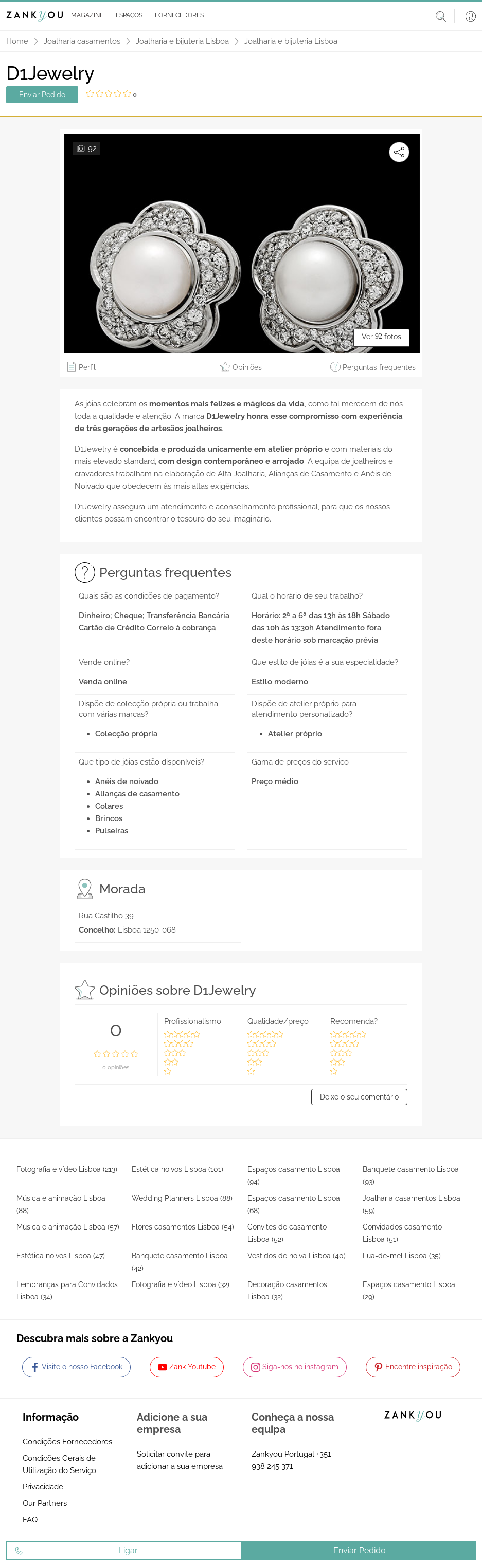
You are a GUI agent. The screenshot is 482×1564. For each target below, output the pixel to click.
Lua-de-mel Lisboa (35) (402, 1256)
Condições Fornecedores (67, 1441)
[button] (85, 16)
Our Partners (45, 1503)
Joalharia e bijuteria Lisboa (182, 41)
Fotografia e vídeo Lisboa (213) (66, 1169)
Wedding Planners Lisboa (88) (182, 1198)
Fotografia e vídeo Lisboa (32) (180, 1284)
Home (17, 41)
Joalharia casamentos (82, 41)
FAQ (30, 1519)
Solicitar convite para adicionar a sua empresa (180, 1460)
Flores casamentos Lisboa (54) (183, 1227)
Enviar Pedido (42, 94)
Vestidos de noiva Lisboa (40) (296, 1256)
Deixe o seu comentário (359, 1097)
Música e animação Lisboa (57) (67, 1227)
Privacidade (43, 1487)
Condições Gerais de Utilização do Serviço (59, 1464)
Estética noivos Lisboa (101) (177, 1169)
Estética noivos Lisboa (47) (60, 1256)
